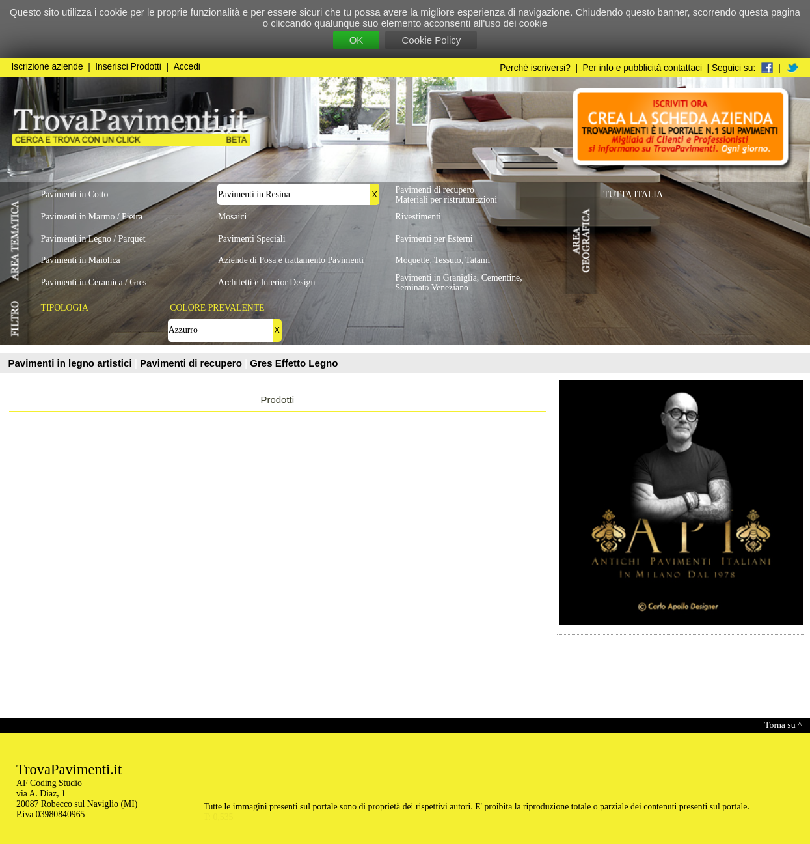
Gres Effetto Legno (294, 363)
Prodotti (277, 399)
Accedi (187, 67)
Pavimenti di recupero (192, 363)
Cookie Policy (431, 40)
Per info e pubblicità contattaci (642, 68)
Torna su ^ (783, 725)
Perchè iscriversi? (535, 68)
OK (356, 40)
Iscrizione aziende (47, 67)
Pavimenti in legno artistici (71, 363)
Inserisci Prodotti (128, 67)
